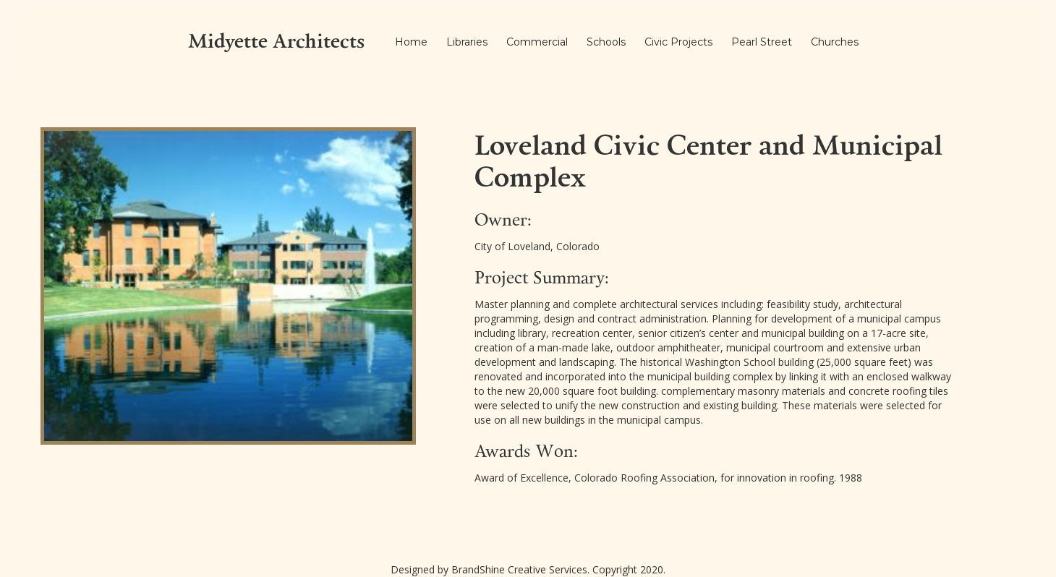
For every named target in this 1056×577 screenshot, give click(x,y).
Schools (606, 41)
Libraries (466, 41)
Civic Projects (678, 41)
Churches (835, 41)
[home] (276, 43)
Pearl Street (761, 41)
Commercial (537, 41)
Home (411, 41)
